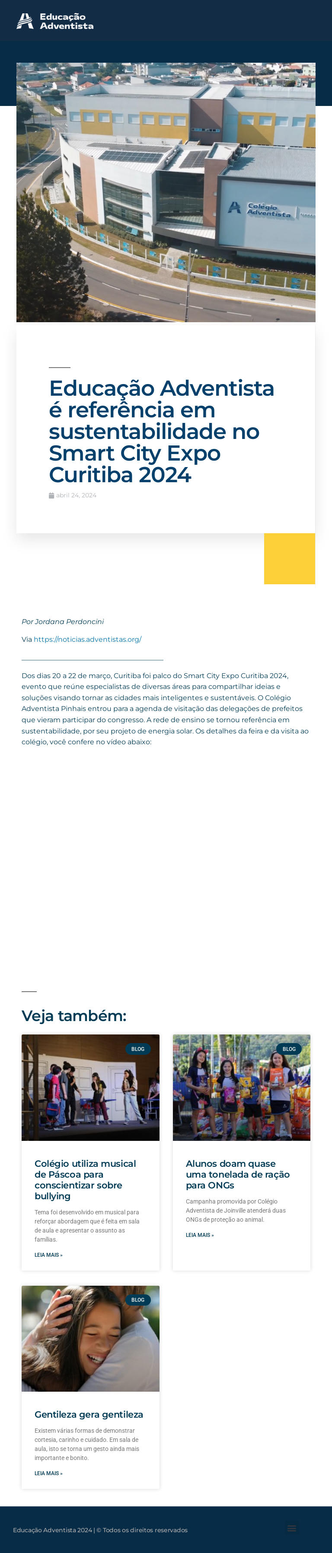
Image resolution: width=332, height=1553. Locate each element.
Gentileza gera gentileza (89, 1414)
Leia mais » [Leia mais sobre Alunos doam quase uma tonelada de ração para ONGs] (200, 1235)
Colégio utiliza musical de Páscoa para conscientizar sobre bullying (85, 1180)
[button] (308, 20)
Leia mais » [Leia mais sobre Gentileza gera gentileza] (49, 1473)
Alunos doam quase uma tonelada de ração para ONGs (238, 1174)
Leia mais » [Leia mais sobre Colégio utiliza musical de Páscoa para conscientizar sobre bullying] (49, 1255)
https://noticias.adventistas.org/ (87, 639)
